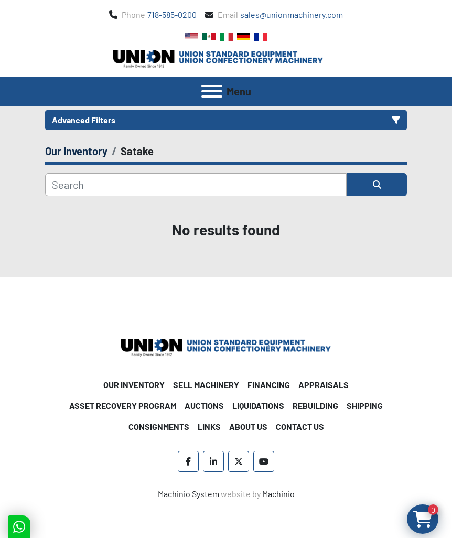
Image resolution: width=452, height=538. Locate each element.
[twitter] (238, 461)
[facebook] (188, 461)
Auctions (204, 406)
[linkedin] (213, 461)
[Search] (196, 184)
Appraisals (323, 385)
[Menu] (211, 91)
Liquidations (258, 406)
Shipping (365, 406)
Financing (268, 385)
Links (209, 427)
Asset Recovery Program (122, 406)
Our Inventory (134, 385)
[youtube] (263, 461)
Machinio (278, 494)
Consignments (158, 427)
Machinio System (188, 494)
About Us (248, 427)
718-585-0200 (172, 14)
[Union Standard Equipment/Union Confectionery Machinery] (226, 346)
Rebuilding (315, 406)
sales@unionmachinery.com (291, 14)
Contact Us (300, 427)
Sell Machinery (206, 385)
